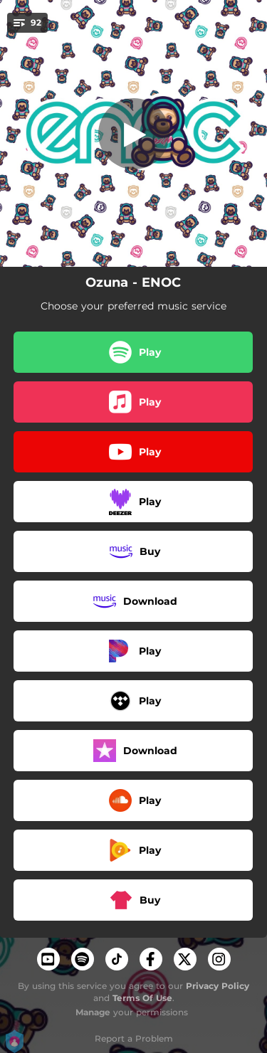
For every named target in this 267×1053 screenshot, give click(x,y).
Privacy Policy (217, 985)
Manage (92, 1012)
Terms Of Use (142, 998)
